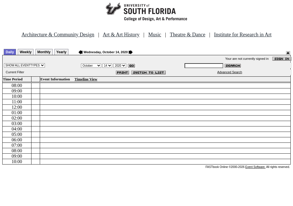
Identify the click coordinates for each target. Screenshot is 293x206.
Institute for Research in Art (243, 34)
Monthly (44, 52)
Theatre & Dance (187, 34)
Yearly (61, 52)
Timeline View (86, 79)
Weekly (25, 52)
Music (154, 34)
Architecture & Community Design (57, 34)
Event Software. (255, 167)
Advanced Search (229, 72)
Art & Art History (121, 34)
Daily (10, 52)
